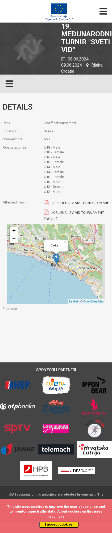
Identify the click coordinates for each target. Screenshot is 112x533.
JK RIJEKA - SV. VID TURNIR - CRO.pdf (79, 203)
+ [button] (14, 231)
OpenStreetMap (93, 301)
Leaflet (73, 301)
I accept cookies (59, 524)
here (60, 516)
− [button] (14, 239)
